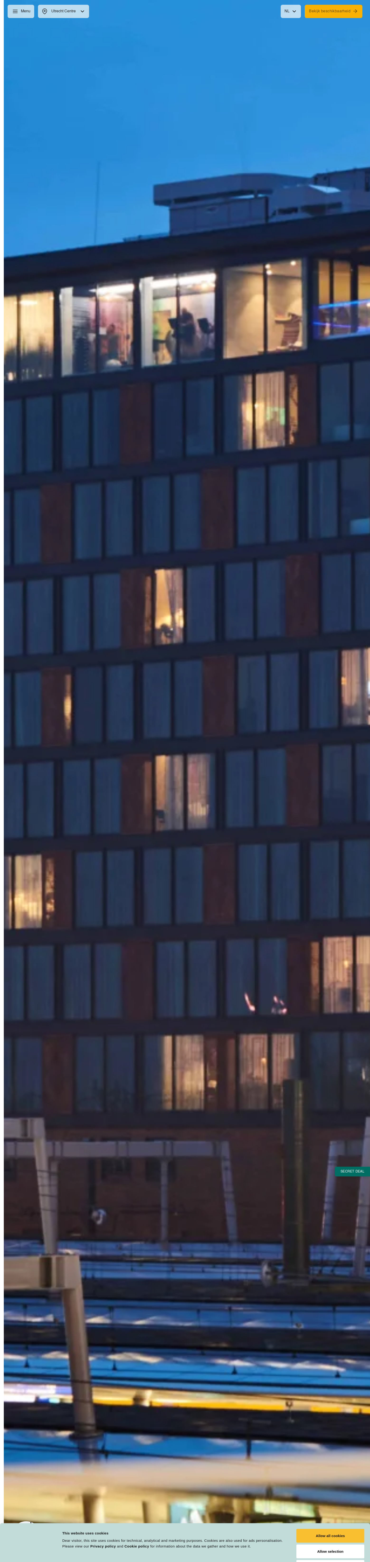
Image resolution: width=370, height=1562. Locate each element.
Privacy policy (103, 1514)
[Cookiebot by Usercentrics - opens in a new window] (31, 1552)
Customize (247, 1553)
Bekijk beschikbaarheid (333, 11)
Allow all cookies (330, 1504)
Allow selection (330, 1519)
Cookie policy (136, 1514)
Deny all (330, 1535)
